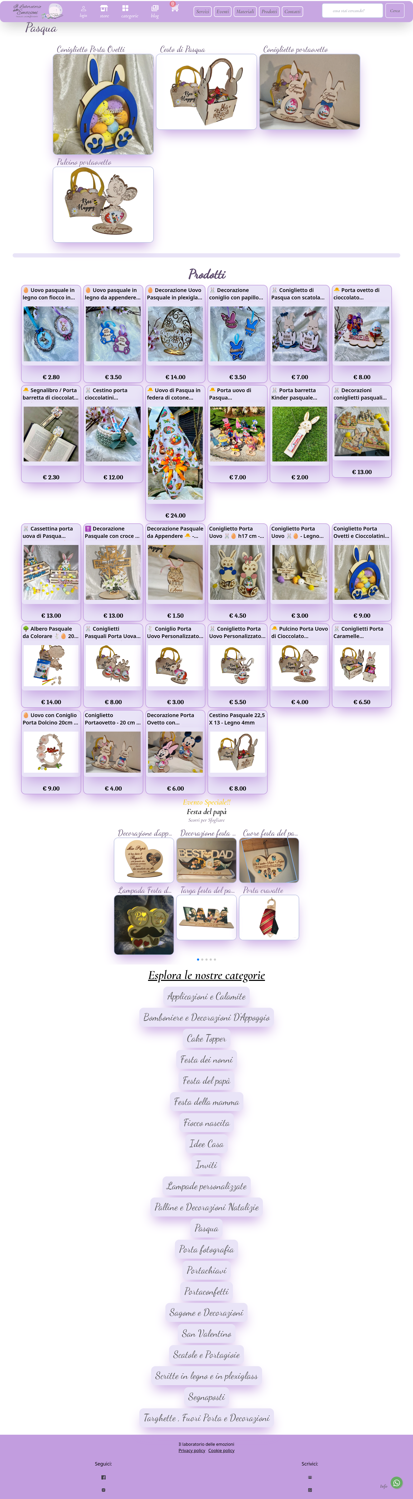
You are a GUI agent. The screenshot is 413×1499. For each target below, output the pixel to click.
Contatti (292, 11)
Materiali (245, 11)
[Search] (352, 10)
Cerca (395, 10)
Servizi (202, 11)
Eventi (223, 11)
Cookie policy (221, 1450)
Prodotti (269, 11)
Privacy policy (192, 1450)
